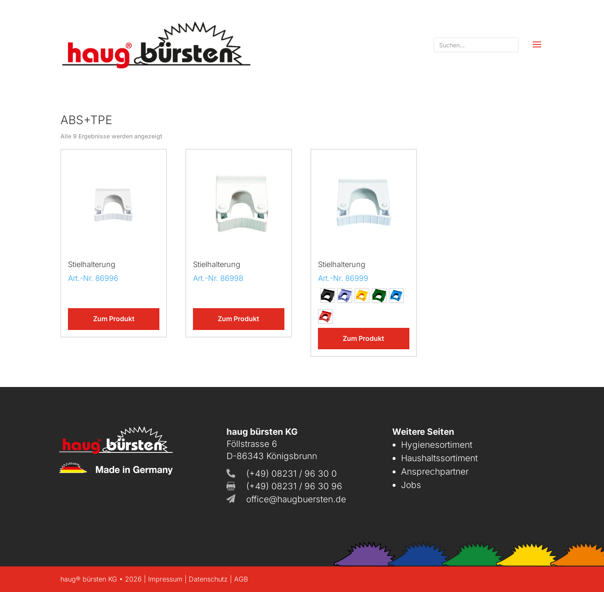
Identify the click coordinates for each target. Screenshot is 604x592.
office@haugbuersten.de (296, 499)
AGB (241, 579)
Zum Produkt (114, 318)
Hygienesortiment (436, 444)
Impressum (165, 579)
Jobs (411, 485)
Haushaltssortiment (439, 458)
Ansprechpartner (435, 471)
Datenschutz (208, 579)
